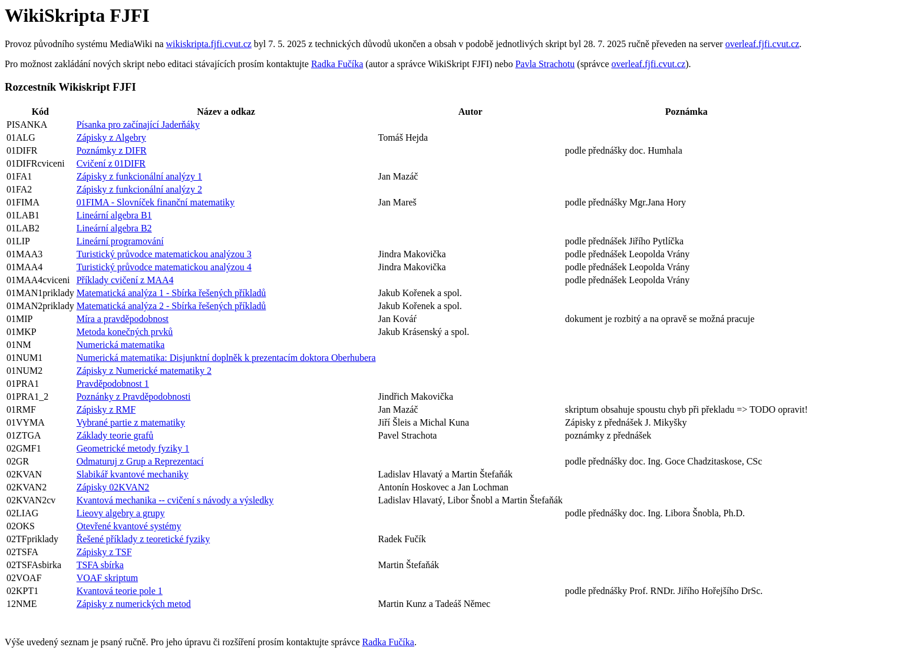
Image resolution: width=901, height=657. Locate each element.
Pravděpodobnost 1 (113, 384)
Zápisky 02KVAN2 (113, 487)
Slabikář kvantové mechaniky (133, 474)
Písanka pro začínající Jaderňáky (138, 125)
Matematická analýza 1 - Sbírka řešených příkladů (171, 293)
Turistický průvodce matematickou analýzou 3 (164, 254)
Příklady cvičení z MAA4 (125, 280)
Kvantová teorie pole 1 (120, 591)
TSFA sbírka (100, 565)
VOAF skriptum (107, 578)
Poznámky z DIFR (112, 150)
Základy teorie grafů (115, 435)
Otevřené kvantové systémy (129, 526)
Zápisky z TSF (104, 552)
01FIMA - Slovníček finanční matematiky (156, 202)
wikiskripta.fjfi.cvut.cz (209, 44)
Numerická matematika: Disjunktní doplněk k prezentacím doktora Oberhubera (226, 358)
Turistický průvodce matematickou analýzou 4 (164, 267)
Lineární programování (120, 241)
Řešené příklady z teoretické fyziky (143, 539)
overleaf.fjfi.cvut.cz (762, 44)
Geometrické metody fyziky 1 (133, 448)
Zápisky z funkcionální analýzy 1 (139, 176)
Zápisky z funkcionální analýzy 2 (139, 189)
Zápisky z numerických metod (134, 604)
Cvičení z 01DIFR (111, 163)
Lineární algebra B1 (114, 215)
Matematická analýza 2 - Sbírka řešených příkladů (171, 306)
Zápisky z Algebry (111, 137)
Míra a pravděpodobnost (123, 319)
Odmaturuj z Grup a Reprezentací (140, 461)
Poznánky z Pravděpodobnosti (134, 396)
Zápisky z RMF (106, 409)
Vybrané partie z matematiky (131, 422)
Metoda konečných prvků (125, 332)
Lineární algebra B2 (114, 228)
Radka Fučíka (337, 64)
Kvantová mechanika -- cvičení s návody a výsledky (175, 500)
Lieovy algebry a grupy (121, 513)
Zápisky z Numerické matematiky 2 (144, 371)
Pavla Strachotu (545, 64)
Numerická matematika (121, 345)
